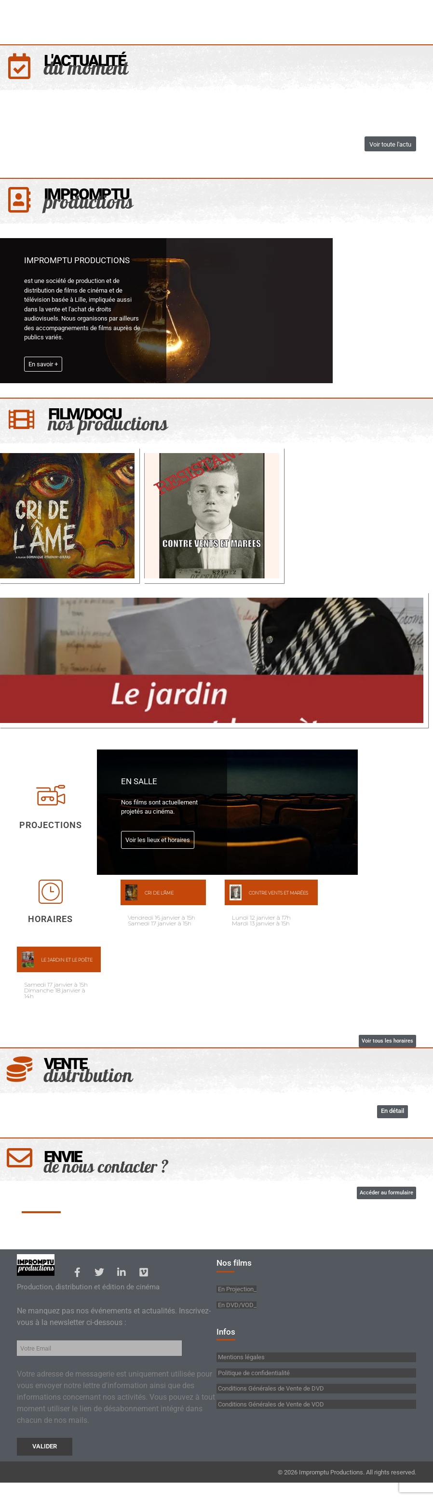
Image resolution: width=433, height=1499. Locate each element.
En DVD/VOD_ (237, 1318)
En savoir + (43, 369)
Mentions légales (240, 1373)
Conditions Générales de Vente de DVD (270, 1404)
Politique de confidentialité (253, 1388)
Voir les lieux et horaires (157, 847)
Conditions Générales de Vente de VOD (270, 1419)
